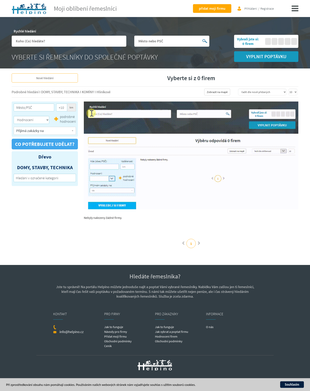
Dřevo (44, 157)
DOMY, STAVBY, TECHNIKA (60, 92)
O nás (210, 327)
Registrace (267, 8)
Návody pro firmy (115, 332)
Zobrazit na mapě (217, 92)
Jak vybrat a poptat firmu (171, 332)
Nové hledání (45, 78)
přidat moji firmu (212, 8)
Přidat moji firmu (115, 336)
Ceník (108, 346)
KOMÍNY (88, 92)
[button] (45, 131)
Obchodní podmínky (117, 341)
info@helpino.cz (72, 331)
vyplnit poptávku (266, 56)
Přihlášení (250, 8)
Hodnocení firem (166, 336)
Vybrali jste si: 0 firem (248, 41)
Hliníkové (103, 92)
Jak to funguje (113, 327)
